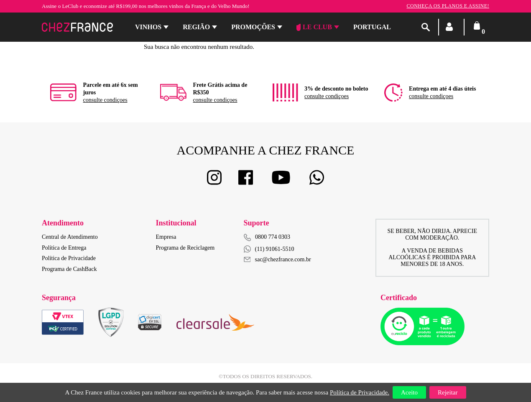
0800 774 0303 (272, 237)
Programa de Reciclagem (185, 248)
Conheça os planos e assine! (447, 6)
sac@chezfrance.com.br (277, 259)
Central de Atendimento (70, 237)
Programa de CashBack (69, 269)
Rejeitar (447, 392)
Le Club (314, 27)
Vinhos (148, 26)
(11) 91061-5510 (269, 249)
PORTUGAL (372, 26)
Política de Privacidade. (359, 392)
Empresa (166, 237)
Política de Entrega (64, 248)
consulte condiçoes (105, 100)
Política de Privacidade (69, 258)
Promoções (253, 26)
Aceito (409, 392)
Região (196, 26)
